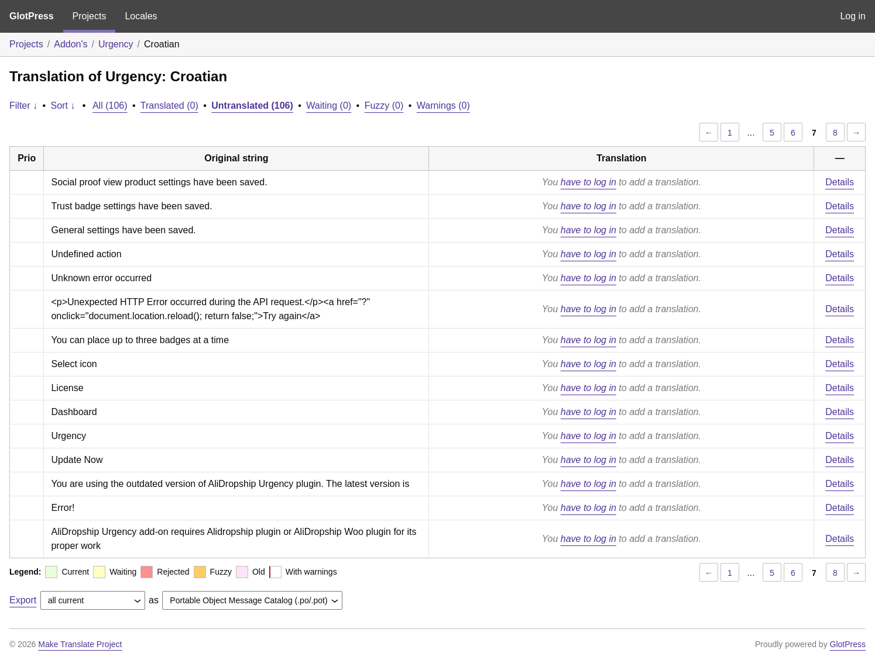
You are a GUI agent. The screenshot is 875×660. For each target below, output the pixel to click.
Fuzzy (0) (384, 105)
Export (22, 600)
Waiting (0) (328, 105)
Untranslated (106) (252, 105)
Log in (853, 16)
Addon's (70, 44)
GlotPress (31, 16)
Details (839, 182)
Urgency (115, 44)
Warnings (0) (443, 105)
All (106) (110, 105)
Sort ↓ (63, 105)
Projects (90, 16)
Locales (141, 16)
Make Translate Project (80, 644)
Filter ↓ (23, 105)
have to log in (588, 182)
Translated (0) (169, 105)
